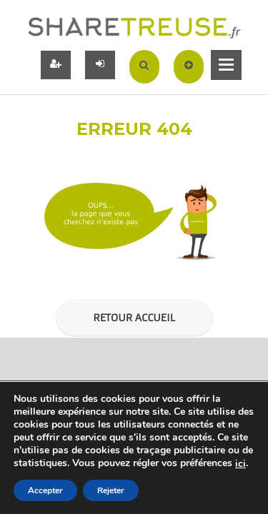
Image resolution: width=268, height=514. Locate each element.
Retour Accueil (133, 317)
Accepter (45, 490)
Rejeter (110, 490)
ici (240, 464)
